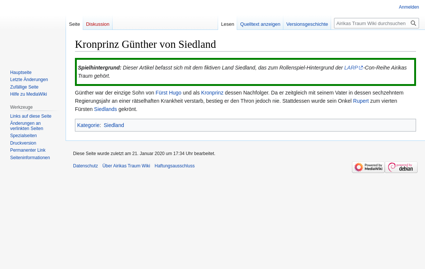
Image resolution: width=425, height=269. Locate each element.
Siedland (114, 125)
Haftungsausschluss (175, 165)
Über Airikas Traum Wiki (126, 165)
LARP (351, 68)
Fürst (161, 93)
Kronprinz (212, 93)
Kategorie (88, 125)
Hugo (175, 93)
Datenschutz (85, 165)
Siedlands (105, 109)
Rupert (361, 101)
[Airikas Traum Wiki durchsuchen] (376, 23)
